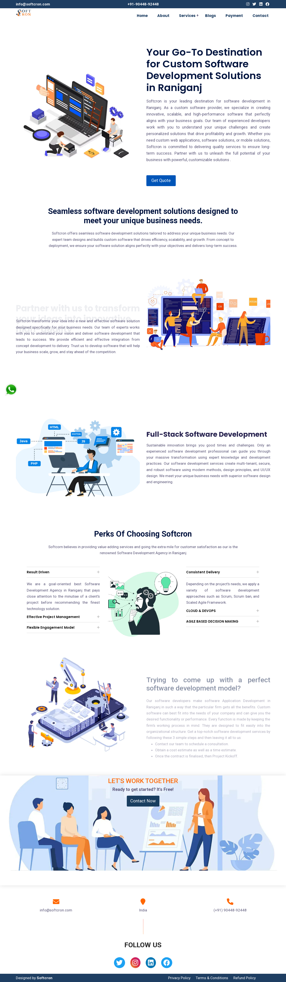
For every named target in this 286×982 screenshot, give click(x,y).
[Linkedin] (261, 4)
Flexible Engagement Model (50, 627)
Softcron (44, 978)
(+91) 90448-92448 (230, 910)
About (163, 15)
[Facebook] (267, 4)
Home (142, 15)
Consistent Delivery (203, 572)
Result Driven (38, 572)
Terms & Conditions (212, 978)
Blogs (210, 15)
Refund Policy (244, 978)
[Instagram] (248, 4)
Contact (261, 15)
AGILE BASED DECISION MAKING (212, 621)
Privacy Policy (179, 978)
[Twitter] (254, 4)
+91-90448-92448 (143, 4)
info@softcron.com (33, 4)
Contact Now (143, 800)
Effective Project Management (53, 617)
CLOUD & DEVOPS (201, 610)
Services (187, 15)
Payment (234, 15)
